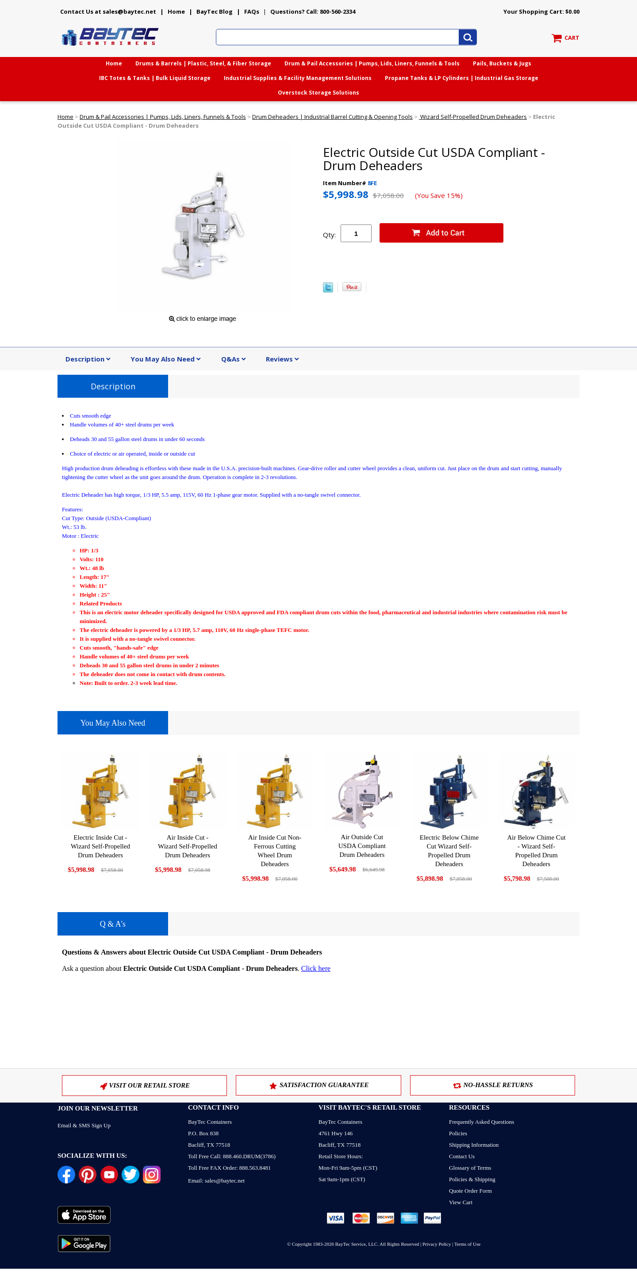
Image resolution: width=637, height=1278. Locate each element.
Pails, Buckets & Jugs (502, 63)
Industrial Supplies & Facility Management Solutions (298, 78)
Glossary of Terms (470, 1167)
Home (176, 11)
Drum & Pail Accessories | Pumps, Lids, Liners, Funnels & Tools (372, 63)
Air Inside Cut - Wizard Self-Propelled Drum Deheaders (187, 846)
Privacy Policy (436, 1244)
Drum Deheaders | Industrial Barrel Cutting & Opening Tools (332, 117)
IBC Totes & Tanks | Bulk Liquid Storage (155, 78)
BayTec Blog (214, 11)
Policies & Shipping (472, 1179)
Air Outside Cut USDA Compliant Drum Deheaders (362, 845)
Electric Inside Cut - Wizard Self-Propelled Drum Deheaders (100, 846)
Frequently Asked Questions (481, 1121)
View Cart (460, 1202)
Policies (458, 1133)
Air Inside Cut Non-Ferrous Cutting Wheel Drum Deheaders (274, 850)
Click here (315, 968)
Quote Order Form (470, 1190)
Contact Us (462, 1156)
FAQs (251, 11)
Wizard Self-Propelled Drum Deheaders (473, 117)
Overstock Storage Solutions (318, 92)
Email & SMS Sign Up (84, 1125)
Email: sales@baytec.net (216, 1180)
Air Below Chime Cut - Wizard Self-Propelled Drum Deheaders (536, 850)
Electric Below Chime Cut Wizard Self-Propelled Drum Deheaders (449, 850)
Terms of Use (467, 1244)
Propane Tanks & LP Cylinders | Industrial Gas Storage (461, 78)
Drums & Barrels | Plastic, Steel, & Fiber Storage (203, 63)
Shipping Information (474, 1144)
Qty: (329, 234)
